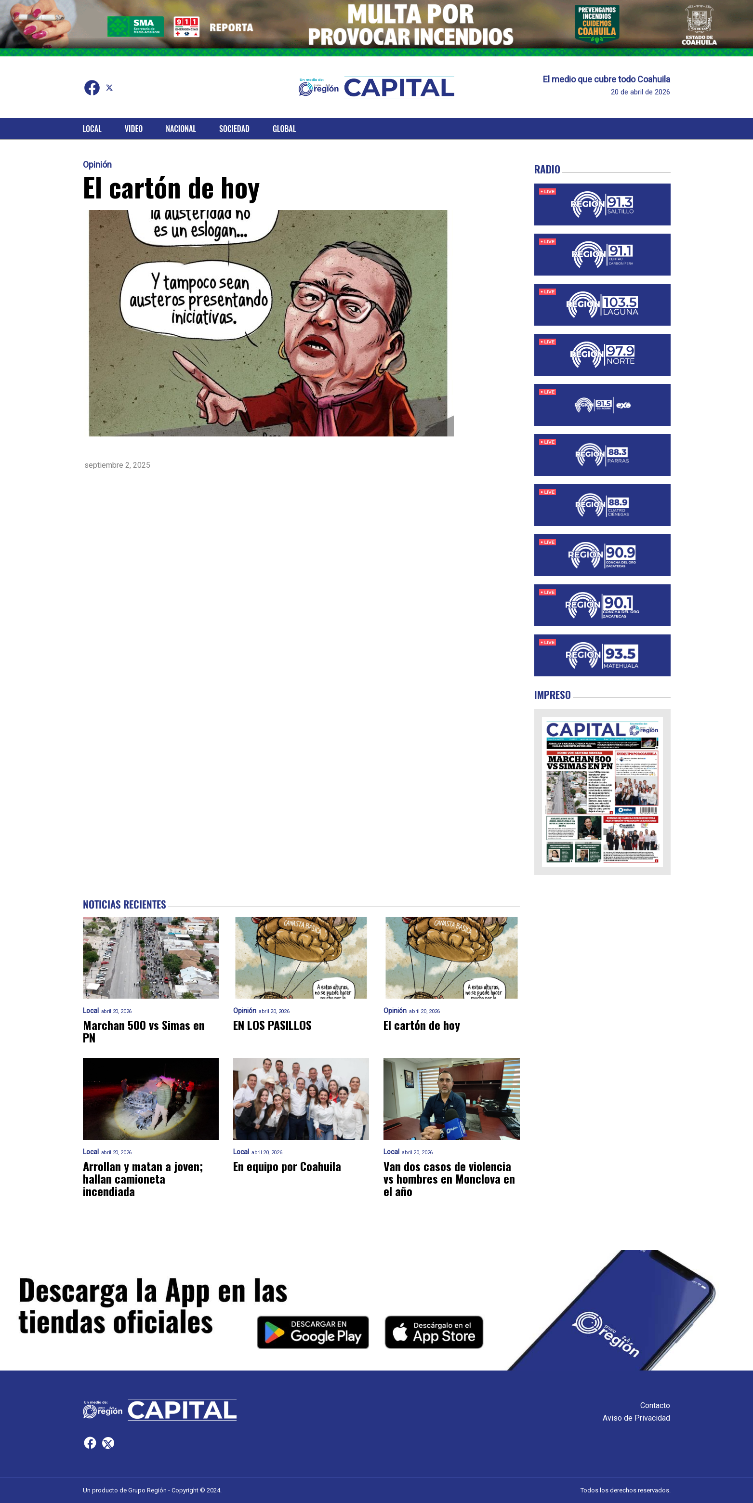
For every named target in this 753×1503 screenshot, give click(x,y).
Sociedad (234, 128)
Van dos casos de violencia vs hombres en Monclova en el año (449, 1178)
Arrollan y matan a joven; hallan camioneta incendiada (143, 1178)
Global (284, 128)
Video (134, 128)
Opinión (97, 165)
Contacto (655, 1405)
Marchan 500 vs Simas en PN (144, 1030)
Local (92, 128)
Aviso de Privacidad (636, 1418)
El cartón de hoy (421, 1024)
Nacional (181, 128)
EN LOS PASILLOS (272, 1024)
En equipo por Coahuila (287, 1166)
